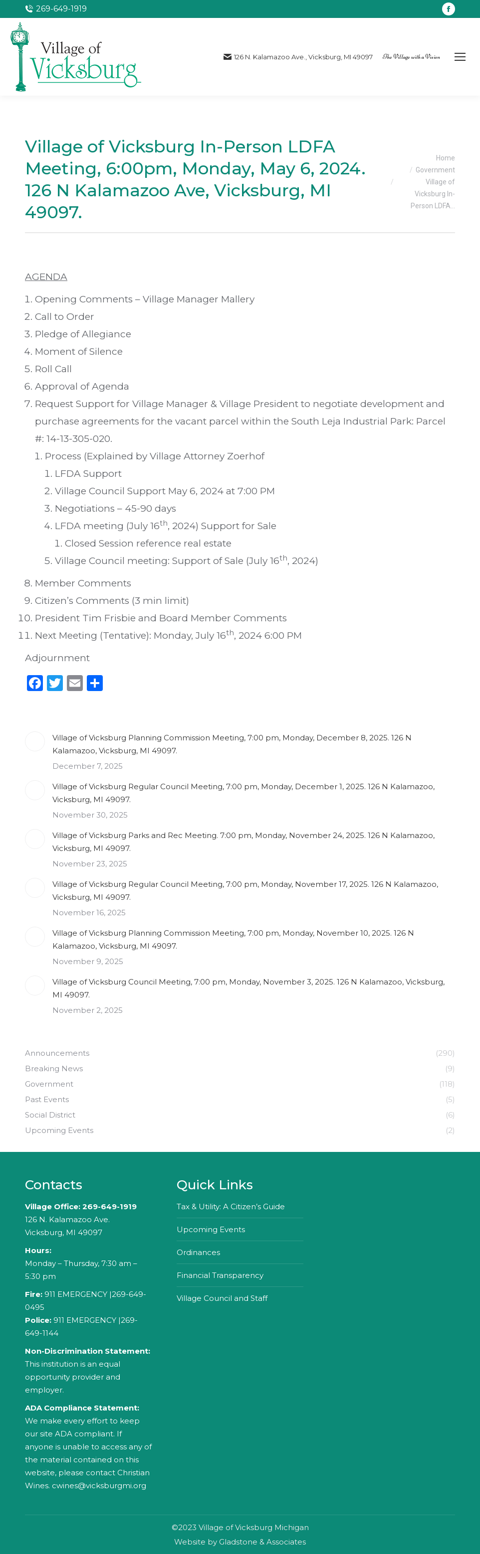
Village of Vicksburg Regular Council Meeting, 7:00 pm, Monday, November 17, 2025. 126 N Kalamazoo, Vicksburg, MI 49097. (245, 890)
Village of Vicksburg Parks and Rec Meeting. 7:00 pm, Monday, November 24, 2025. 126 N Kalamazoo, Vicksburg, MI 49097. (243, 842)
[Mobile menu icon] (460, 57)
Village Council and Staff (222, 1298)
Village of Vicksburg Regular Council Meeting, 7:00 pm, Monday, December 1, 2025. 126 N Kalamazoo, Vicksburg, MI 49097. (243, 793)
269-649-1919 (109, 1206)
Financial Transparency (220, 1275)
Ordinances (198, 1252)
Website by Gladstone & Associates (240, 1542)
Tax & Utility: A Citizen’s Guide (231, 1206)
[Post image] (35, 741)
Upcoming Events (211, 1229)
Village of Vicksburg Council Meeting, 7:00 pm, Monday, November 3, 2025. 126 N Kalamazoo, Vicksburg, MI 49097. (248, 988)
